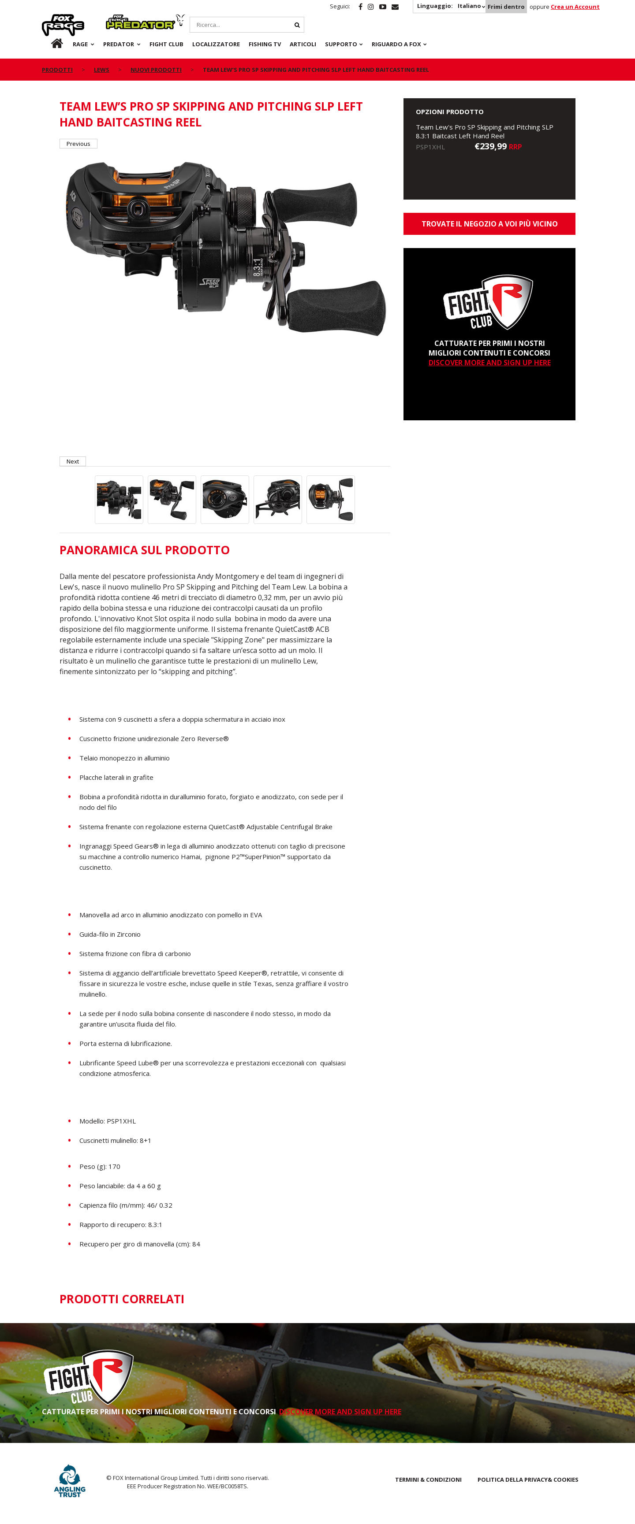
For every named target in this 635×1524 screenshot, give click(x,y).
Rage (50, 19)
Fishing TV (265, 44)
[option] (225, 247)
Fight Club (166, 44)
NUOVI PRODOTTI (156, 70)
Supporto (341, 44)
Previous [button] (78, 144)
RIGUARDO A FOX (396, 44)
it (48, 44)
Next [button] (73, 461)
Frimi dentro (506, 7)
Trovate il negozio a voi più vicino (490, 224)
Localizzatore (216, 44)
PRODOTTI (57, 70)
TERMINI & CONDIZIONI (428, 1479)
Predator (120, 19)
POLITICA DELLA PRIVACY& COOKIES (528, 1479)
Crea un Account (575, 7)
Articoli (303, 44)
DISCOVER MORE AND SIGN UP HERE (490, 362)
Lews (101, 70)
